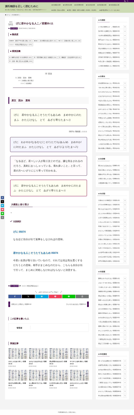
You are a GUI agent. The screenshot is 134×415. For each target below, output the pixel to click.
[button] (14, 296)
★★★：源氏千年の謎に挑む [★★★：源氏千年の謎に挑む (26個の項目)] (20, 41)
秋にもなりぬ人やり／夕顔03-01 (112, 209)
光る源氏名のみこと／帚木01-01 (112, 83)
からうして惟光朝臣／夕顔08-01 (112, 230)
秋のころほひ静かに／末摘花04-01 (112, 374)
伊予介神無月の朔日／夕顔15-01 (112, 261)
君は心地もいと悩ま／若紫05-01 (112, 295)
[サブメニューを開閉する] (125, 26)
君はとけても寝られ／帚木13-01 (112, 135)
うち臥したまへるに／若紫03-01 (112, 287)
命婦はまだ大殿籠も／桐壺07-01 (112, 52)
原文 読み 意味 (25, 78)
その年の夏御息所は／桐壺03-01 (112, 35)
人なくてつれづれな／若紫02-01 (112, 282)
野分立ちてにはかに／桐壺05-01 (112, 44)
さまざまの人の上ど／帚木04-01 (112, 96)
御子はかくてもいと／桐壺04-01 (112, 39)
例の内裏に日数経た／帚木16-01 (112, 148)
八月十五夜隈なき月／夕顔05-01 (112, 217)
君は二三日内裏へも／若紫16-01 (112, 343)
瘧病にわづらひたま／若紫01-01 (112, 278)
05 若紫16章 (14, 28)
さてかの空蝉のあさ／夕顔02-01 (112, 204)
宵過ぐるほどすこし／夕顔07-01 (112, 226)
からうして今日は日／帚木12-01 (112, 131)
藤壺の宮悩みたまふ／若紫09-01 (112, 313)
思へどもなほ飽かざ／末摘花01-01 (112, 360)
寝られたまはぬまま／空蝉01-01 (112, 165)
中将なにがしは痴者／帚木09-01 (112, 118)
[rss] (125, 1)
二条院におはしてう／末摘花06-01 (112, 382)
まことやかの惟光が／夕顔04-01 (112, 213)
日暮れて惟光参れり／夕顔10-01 (112, 239)
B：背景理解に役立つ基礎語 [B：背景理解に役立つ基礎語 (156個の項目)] (45, 57)
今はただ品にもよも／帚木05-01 (112, 100)
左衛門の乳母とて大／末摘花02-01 (112, 365)
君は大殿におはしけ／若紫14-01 (112, 335)
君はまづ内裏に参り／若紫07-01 (112, 304)
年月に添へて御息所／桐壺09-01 (112, 61)
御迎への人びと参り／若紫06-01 (112, 300)
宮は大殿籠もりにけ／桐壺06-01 (112, 48)
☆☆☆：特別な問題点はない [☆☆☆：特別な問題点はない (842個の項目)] (20, 44)
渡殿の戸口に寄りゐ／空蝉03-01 (112, 174)
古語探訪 (29, 83)
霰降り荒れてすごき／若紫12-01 (112, 326)
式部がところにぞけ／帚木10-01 (112, 122)
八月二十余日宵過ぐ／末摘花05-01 (112, 378)
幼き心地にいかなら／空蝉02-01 (112, 170)
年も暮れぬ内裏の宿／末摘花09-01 (112, 395)
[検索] (127, 1)
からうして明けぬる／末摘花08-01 (112, 391)
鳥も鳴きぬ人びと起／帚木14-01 (112, 139)
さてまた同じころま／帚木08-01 (112, 113)
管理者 (19, 328)
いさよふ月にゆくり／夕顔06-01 (112, 222)
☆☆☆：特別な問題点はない (30, 286)
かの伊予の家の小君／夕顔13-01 (112, 252)
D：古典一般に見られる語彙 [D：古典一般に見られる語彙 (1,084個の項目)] (20, 61)
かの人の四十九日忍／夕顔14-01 (112, 256)
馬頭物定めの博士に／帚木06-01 (112, 105)
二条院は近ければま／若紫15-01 (112, 339)
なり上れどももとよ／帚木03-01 (112, 91)
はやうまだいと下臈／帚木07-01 (112, 109)
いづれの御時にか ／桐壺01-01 (112, 26)
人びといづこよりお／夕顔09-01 (112, 235)
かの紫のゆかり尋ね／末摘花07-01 (112, 387)
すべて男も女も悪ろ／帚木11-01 (112, 126)
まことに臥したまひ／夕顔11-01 (112, 243)
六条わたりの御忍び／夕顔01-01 (112, 200)
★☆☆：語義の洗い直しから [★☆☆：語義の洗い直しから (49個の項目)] (69, 41)
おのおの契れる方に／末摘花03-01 (112, 369)
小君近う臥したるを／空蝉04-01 (112, 178)
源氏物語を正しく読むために (21, 6)
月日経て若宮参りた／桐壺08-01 (112, 57)
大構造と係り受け (28, 80)
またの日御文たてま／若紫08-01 (112, 308)
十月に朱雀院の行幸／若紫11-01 (112, 321)
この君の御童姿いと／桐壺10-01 (112, 65)
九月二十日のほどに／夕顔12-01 (112, 248)
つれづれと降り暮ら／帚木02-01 (112, 87)
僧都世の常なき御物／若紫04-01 (112, 291)
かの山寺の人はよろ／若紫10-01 (112, 317)
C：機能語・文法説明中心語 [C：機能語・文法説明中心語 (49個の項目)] (70, 57)
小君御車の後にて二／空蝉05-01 (112, 183)
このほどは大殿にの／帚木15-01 (112, 144)
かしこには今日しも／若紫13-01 (112, 330)
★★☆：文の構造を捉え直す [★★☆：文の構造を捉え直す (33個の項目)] (45, 41)
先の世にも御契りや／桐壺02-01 (112, 31)
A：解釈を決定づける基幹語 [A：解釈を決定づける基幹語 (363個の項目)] (20, 57)
